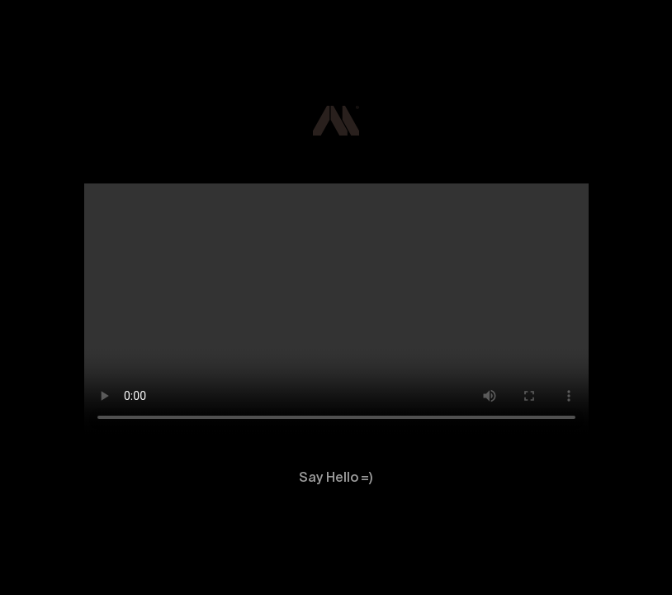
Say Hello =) (336, 478)
